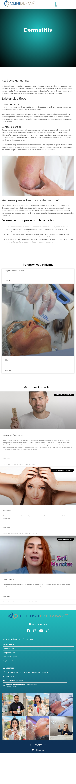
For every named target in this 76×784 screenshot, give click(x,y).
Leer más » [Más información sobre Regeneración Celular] (8, 281)
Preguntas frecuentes (13, 435)
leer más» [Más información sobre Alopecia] (6, 528)
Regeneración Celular (14, 270)
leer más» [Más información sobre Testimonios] (6, 596)
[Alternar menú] (56, 4)
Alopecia (7, 510)
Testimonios (8, 579)
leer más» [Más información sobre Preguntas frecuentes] (6, 459)
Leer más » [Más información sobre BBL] (8, 370)
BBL (6, 360)
